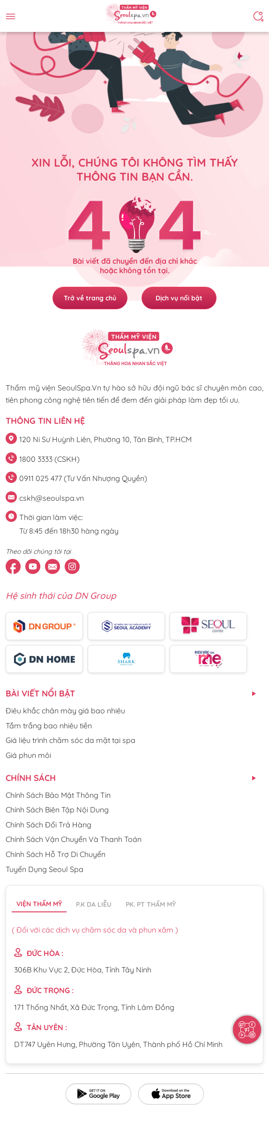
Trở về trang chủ (90, 298)
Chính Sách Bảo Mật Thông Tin (58, 795)
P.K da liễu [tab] (94, 904)
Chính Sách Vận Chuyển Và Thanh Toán (74, 839)
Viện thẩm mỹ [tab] (39, 904)
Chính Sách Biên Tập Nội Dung (57, 809)
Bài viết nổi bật (40, 693)
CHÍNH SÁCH (31, 777)
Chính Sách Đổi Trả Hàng (48, 824)
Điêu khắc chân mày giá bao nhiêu (65, 710)
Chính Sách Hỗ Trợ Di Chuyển (55, 854)
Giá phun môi (28, 755)
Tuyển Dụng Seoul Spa (44, 869)
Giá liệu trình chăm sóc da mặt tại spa (70, 740)
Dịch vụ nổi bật (179, 298)
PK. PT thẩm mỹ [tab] (151, 904)
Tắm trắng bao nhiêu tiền (49, 725)
